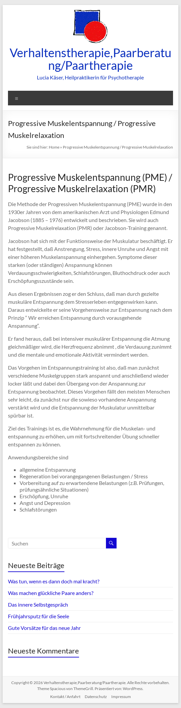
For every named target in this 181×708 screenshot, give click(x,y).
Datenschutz (96, 696)
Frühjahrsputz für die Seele (38, 616)
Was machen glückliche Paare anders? (50, 593)
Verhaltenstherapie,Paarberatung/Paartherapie (90, 58)
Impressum (121, 696)
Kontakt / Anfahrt (65, 696)
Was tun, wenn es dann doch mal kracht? (53, 581)
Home (54, 147)
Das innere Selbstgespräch (38, 604)
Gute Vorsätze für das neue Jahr (44, 628)
